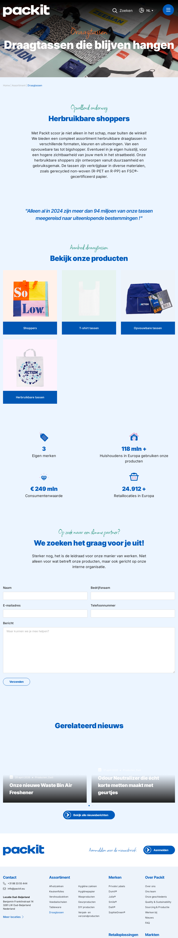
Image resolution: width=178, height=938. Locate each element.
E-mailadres (12, 605)
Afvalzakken (56, 886)
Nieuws (149, 917)
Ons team (150, 891)
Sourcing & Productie (157, 907)
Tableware (55, 907)
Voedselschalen (58, 901)
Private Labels (117, 886)
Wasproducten (86, 896)
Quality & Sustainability (158, 901)
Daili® (112, 907)
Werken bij (151, 912)
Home (6, 85)
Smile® (113, 901)
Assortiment (19, 85)
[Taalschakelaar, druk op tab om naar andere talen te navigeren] (150, 10)
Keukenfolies (56, 891)
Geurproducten (87, 901)
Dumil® (113, 891)
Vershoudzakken (58, 896)
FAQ (147, 922)
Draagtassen (56, 912)
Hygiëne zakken (87, 886)
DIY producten (86, 907)
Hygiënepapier (86, 891)
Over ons (150, 886)
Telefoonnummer (103, 605)
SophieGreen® (117, 912)
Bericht (8, 623)
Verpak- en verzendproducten (88, 914)
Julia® (112, 896)
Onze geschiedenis (156, 896)
